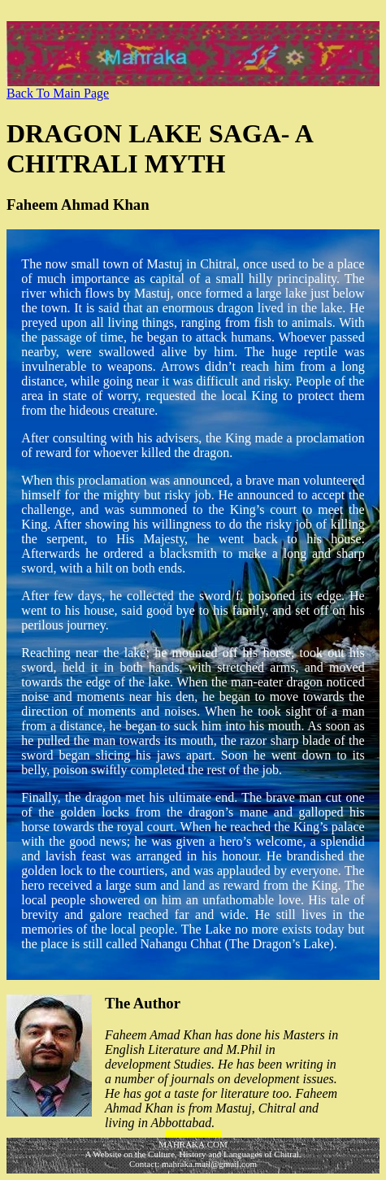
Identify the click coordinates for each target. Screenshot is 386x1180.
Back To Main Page (58, 93)
